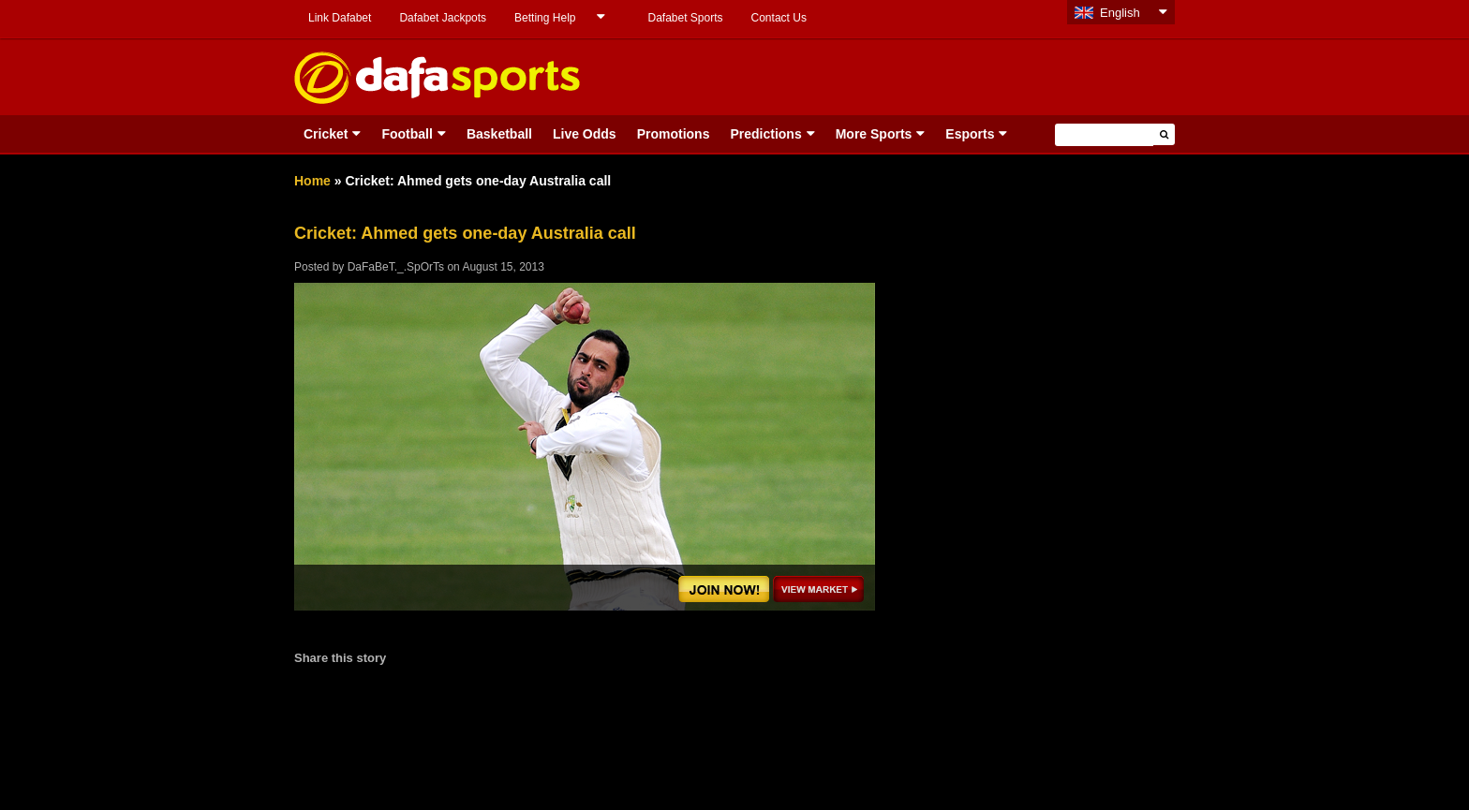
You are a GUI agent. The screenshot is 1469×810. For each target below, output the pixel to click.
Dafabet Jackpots (442, 17)
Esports (969, 133)
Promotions (673, 133)
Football (406, 133)
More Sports (874, 133)
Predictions (765, 133)
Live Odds (584, 133)
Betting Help (544, 17)
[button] (1164, 134)
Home (312, 180)
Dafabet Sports (684, 17)
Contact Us (779, 17)
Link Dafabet (339, 17)
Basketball (499, 133)
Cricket (326, 133)
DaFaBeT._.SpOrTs (396, 266)
